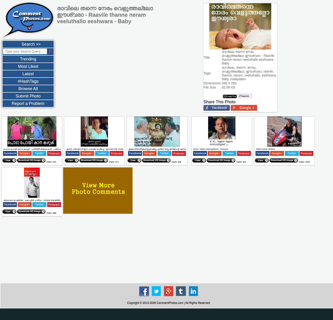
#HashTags (28, 81)
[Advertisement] (169, 250)
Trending (28, 59)
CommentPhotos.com (170, 302)
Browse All (28, 88)
